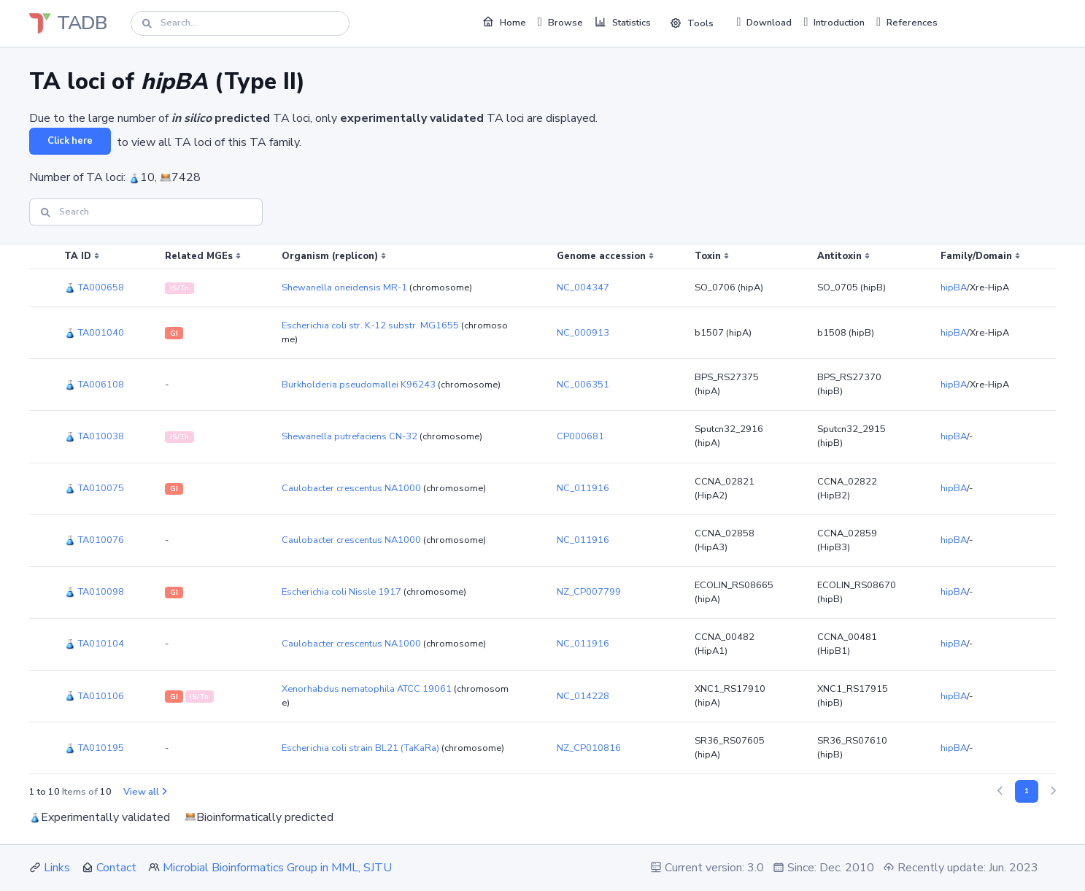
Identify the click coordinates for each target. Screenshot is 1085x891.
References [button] (907, 22)
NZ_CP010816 (589, 748)
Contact (116, 868)
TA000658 (94, 287)
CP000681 (580, 436)
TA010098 (94, 591)
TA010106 (94, 696)
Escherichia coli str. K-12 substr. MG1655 (370, 325)
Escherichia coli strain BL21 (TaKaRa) (360, 748)
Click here (70, 140)
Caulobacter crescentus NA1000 (351, 488)
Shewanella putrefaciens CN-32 (349, 436)
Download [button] (764, 22)
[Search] (240, 23)
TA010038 (94, 436)
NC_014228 (583, 696)
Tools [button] (692, 23)
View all (144, 791)
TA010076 (94, 540)
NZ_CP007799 (589, 591)
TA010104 (94, 643)
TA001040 (94, 332)
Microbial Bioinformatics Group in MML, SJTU (277, 868)
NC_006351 (583, 384)
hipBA (954, 287)
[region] (542, 509)
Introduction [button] (834, 22)
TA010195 (94, 748)
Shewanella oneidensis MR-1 (344, 287)
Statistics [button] (623, 22)
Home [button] (504, 22)
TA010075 (94, 488)
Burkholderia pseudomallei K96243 (359, 384)
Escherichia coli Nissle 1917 (341, 591)
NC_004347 (583, 287)
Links (57, 868)
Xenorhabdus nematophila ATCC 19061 (367, 688)
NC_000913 (583, 332)
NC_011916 (583, 488)
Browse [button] (560, 22)
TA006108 (94, 384)
